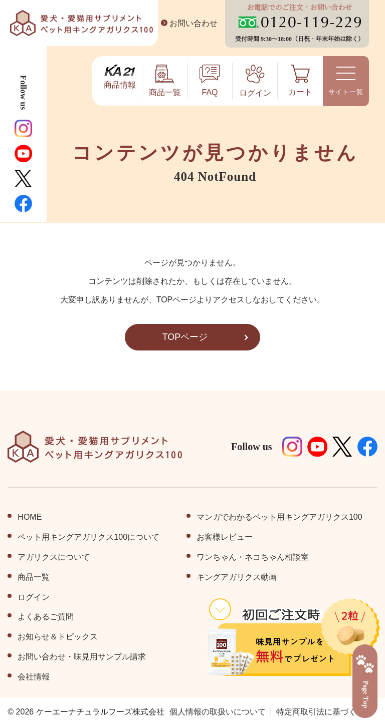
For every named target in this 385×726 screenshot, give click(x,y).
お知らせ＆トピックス (58, 637)
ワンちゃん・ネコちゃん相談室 (253, 557)
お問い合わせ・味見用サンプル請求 (82, 657)
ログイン (34, 597)
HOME (29, 517)
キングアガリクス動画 (237, 577)
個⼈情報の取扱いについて (217, 712)
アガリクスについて (54, 557)
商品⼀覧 (34, 577)
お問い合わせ (187, 24)
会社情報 (34, 677)
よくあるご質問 (46, 617)
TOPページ (185, 336)
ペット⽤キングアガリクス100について (88, 537)
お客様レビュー (225, 537)
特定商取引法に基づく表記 (324, 712)
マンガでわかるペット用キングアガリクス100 (279, 517)
